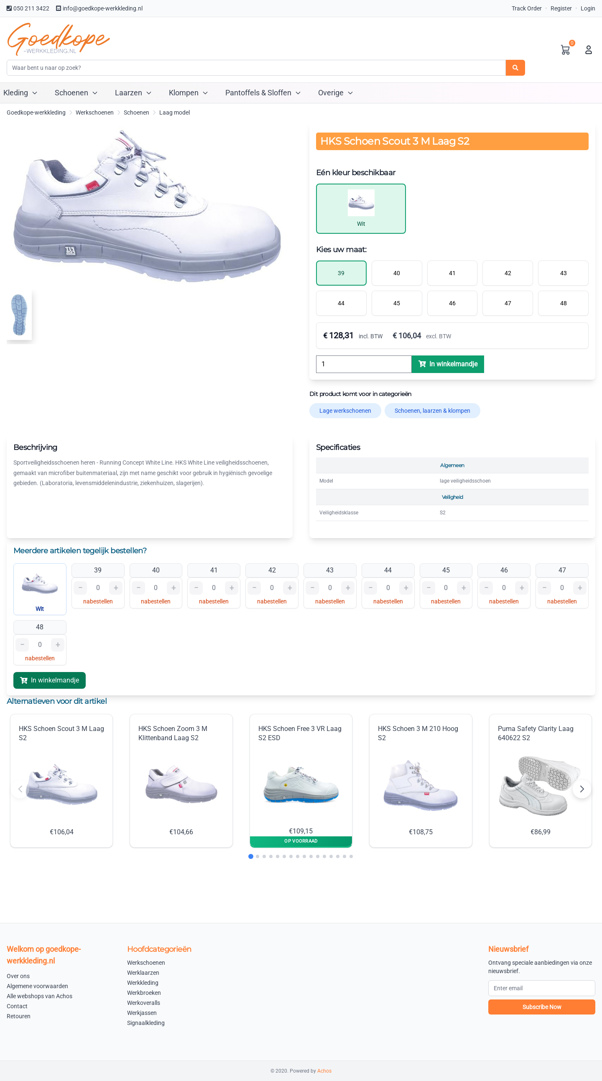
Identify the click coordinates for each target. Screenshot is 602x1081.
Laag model (174, 112)
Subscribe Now (542, 1007)
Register (561, 8)
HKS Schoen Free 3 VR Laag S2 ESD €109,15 (300, 780)
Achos (324, 1071)
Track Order (527, 8)
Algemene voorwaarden (37, 986)
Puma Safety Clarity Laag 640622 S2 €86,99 (540, 780)
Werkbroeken (144, 992)
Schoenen (136, 112)
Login (588, 8)
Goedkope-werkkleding (36, 112)
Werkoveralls (143, 1002)
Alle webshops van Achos (39, 996)
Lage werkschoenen (345, 410)
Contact (17, 1006)
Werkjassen (142, 1012)
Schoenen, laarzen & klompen (432, 410)
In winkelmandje (49, 680)
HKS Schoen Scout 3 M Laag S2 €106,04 (61, 780)
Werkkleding (142, 982)
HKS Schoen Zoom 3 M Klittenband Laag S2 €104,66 (178, 780)
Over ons (18, 976)
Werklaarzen (143, 972)
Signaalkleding (146, 1023)
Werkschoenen (95, 112)
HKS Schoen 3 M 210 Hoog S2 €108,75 (418, 780)
